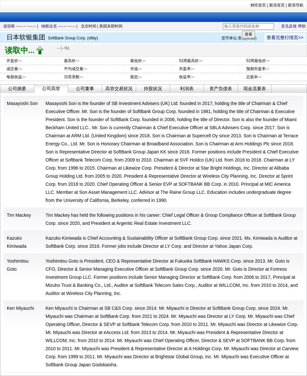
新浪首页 (277, 5)
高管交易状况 (118, 88)
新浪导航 (295, 5)
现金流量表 (254, 88)
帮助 (302, 26)
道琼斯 (9, 26)
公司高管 (51, 88)
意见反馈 (289, 26)
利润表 (187, 88)
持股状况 (153, 88)
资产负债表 (220, 88)
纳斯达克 (49, 26)
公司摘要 (17, 88)
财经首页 (258, 5)
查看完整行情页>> (285, 37)
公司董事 (85, 88)
